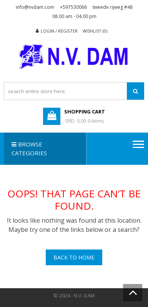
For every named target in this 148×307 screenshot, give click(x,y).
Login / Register (59, 31)
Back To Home (74, 257)
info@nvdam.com (35, 7)
